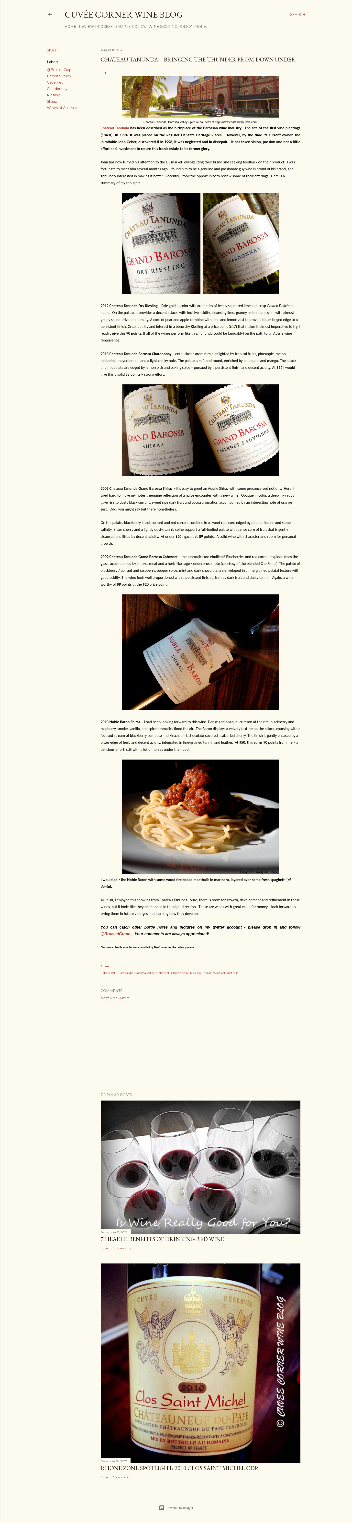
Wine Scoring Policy (170, 26)
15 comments (121, 1248)
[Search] (297, 14)
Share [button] (52, 50)
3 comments (121, 1477)
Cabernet (55, 82)
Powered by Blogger (176, 1508)
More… (201, 26)
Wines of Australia (62, 108)
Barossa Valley (59, 76)
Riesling (53, 95)
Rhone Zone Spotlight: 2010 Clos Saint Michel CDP (179, 1468)
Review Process (96, 26)
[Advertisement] (200, 1046)
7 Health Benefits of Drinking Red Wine (162, 1239)
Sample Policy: (130, 26)
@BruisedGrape (60, 70)
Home (70, 26)
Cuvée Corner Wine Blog (124, 14)
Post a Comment (115, 998)
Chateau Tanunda (115, 128)
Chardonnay (57, 89)
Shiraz (52, 101)
